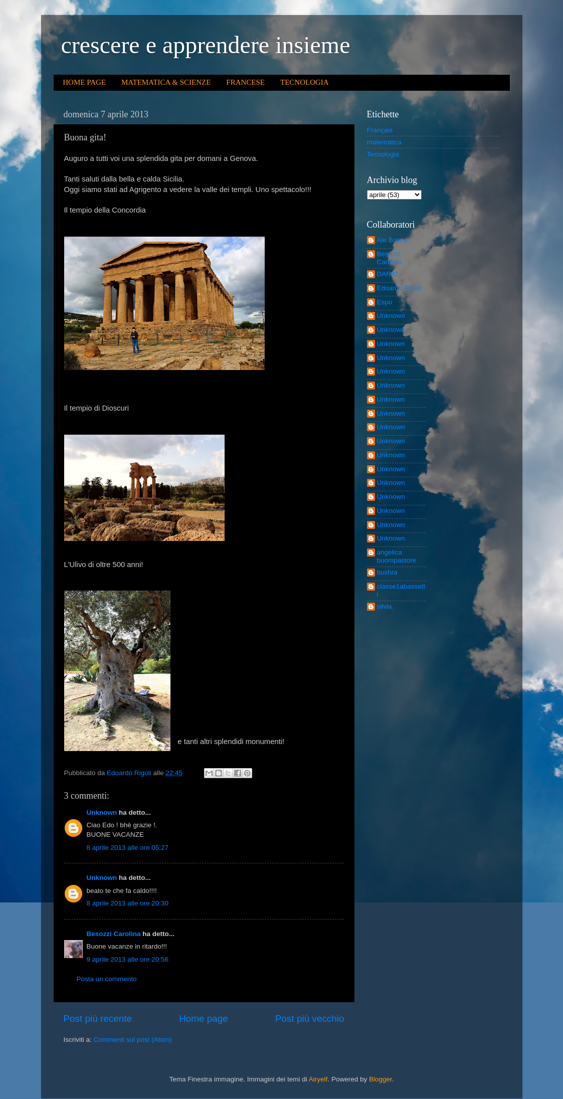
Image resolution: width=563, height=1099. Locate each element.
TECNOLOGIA (304, 82)
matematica (384, 142)
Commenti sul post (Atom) (133, 1039)
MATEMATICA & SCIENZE (166, 82)
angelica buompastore (397, 556)
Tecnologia (383, 154)
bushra (387, 572)
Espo (385, 302)
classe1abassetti (401, 590)
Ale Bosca (392, 240)
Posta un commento (107, 979)
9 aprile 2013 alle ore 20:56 (128, 959)
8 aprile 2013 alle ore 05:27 (128, 847)
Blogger (380, 1079)
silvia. (385, 606)
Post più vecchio (309, 1018)
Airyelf (318, 1079)
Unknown (102, 812)
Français (380, 130)
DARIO (388, 274)
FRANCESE (245, 82)
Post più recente (98, 1018)
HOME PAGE (84, 82)
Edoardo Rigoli (399, 288)
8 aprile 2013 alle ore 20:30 (128, 903)
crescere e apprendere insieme (205, 45)
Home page (203, 1018)
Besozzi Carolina (114, 934)
